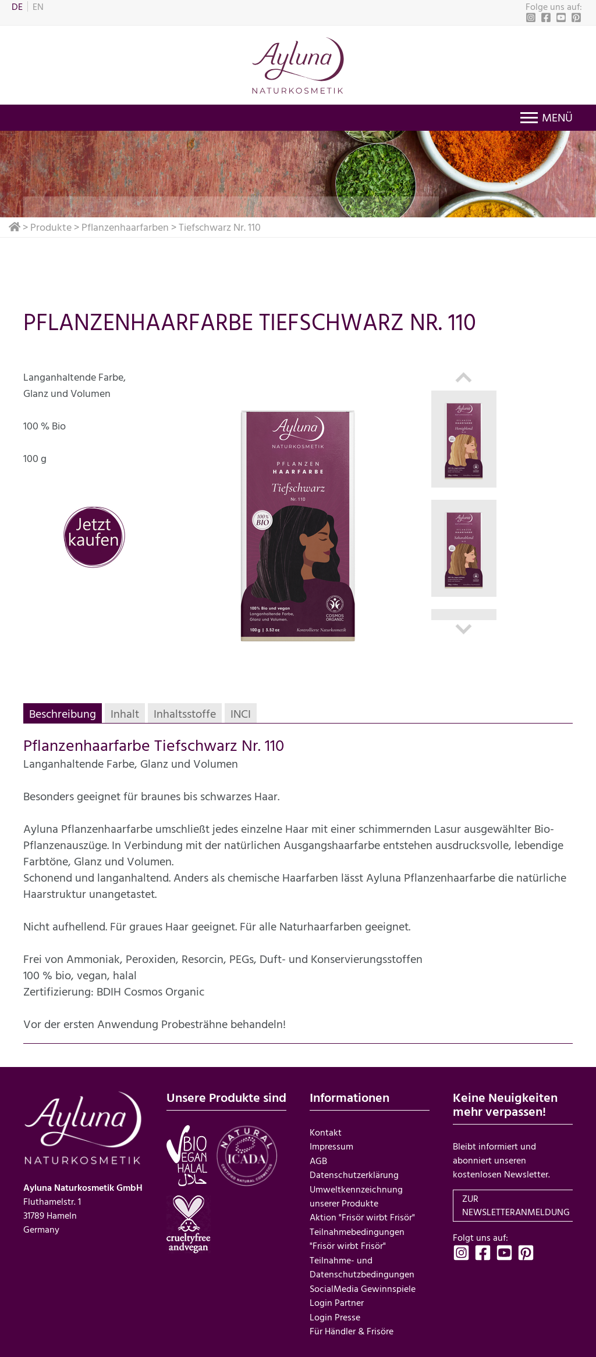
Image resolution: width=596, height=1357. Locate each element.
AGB (318, 1159)
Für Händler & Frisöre (351, 1327)
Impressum (331, 1145)
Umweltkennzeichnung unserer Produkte (356, 1194)
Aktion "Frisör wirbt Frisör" (362, 1215)
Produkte (51, 227)
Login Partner (337, 1299)
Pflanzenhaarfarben (125, 227)
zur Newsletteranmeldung (516, 1205)
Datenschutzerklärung (354, 1173)
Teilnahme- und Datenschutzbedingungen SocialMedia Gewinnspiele (363, 1271)
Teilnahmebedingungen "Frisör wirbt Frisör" (357, 1236)
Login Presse (335, 1313)
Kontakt (326, 1131)
